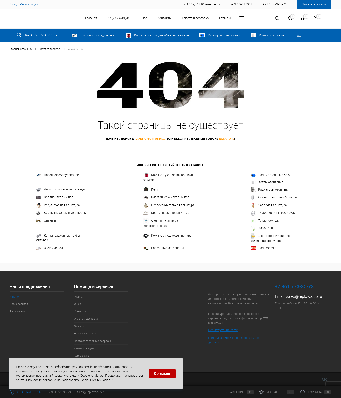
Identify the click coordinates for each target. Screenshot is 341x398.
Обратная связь (25, 392)
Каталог (15, 296)
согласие (49, 380)
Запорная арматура (269, 205)
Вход (13, 4)
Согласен (162, 373)
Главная (91, 18)
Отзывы (225, 18)
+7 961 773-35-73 (59, 392)
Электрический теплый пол (166, 197)
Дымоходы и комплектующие (61, 189)
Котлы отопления (267, 182)
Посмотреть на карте (223, 330)
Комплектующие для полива (167, 236)
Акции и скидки (118, 18)
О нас (143, 18)
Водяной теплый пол (54, 197)
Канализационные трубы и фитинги (59, 238)
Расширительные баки (271, 175)
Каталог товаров (38, 35)
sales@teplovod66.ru (304, 296)
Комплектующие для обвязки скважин (168, 177)
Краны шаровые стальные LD (61, 213)
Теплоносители (265, 220)
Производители (19, 304)
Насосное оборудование (57, 175)
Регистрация (29, 4)
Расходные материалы (163, 248)
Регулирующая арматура (58, 205)
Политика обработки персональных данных (233, 340)
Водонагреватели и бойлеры (274, 197)
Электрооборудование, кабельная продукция (270, 237)
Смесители (262, 228)
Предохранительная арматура (169, 205)
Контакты (164, 18)
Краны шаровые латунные (166, 213)
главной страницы (150, 138)
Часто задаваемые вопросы (92, 341)
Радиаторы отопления (270, 189)
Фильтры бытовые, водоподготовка (161, 222)
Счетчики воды (50, 248)
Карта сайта (81, 355)
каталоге (226, 138)
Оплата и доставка (195, 18)
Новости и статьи (85, 333)
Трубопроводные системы (273, 213)
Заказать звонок (314, 4)
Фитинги (46, 221)
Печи (150, 189)
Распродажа (263, 248)
